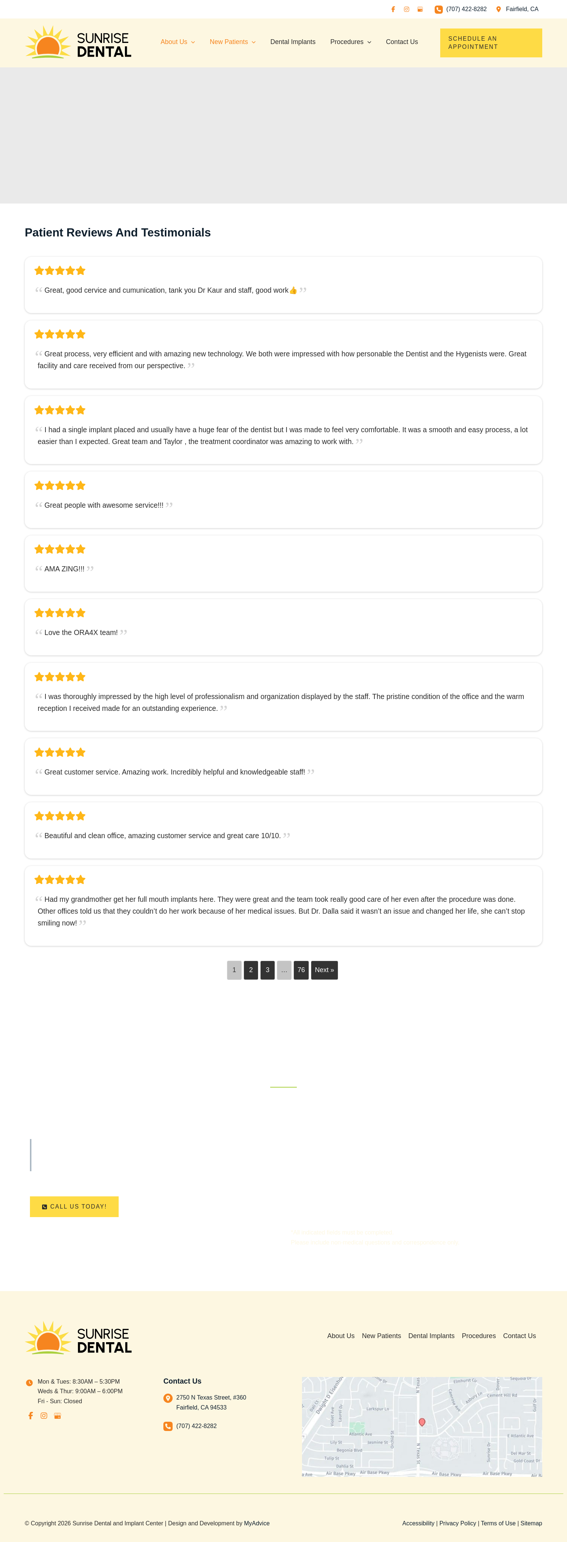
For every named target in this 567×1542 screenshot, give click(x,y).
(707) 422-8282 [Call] (467, 9)
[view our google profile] (420, 9)
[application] (191, 40)
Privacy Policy (457, 1523)
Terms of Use (498, 1523)
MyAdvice (256, 1523)
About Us (349, 1338)
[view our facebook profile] (393, 9)
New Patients (389, 1338)
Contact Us (525, 1338)
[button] (490, 42)
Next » (324, 976)
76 (301, 976)
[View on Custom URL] (422, 1427)
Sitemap (531, 1523)
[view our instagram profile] (406, 9)
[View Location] (516, 9)
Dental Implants (439, 1338)
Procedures (486, 1338)
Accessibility (418, 1523)
